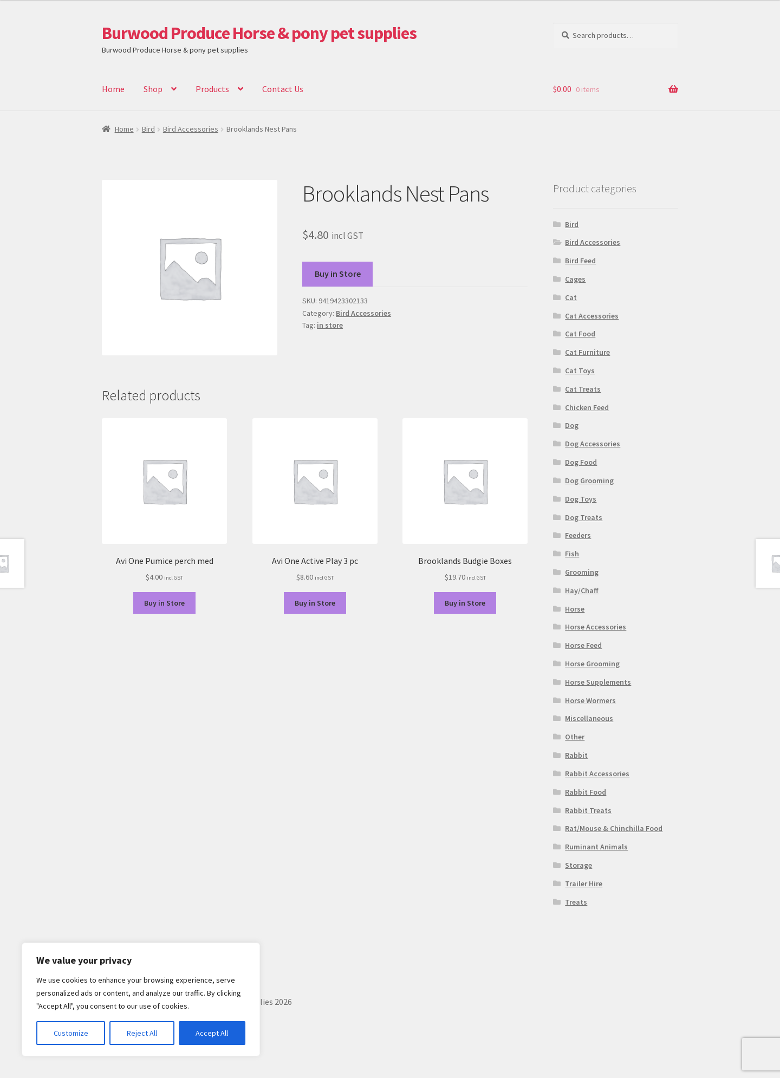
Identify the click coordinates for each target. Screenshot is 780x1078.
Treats (576, 902)
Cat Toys (580, 370)
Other (574, 737)
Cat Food (580, 334)
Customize (71, 1033)
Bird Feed (580, 260)
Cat (571, 297)
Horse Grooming (592, 663)
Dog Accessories (592, 444)
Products (212, 88)
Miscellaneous (589, 718)
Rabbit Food (585, 792)
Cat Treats (583, 389)
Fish (572, 554)
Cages (575, 279)
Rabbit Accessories (597, 773)
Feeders (578, 535)
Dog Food (581, 462)
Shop (153, 88)
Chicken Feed (587, 407)
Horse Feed (583, 645)
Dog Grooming (589, 480)
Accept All (212, 1033)
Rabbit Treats (588, 810)
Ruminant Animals (596, 847)
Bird (148, 129)
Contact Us (282, 88)
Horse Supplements (598, 682)
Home (113, 88)
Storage (578, 865)
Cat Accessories (592, 316)
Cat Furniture (587, 352)
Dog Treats (583, 517)
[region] (141, 999)
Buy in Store (338, 273)
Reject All (142, 1033)
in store (330, 325)
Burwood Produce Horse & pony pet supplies (259, 33)
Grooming (582, 572)
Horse (574, 609)
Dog (571, 425)
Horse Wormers (590, 700)
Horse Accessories (595, 627)
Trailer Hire (583, 883)
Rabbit (576, 755)
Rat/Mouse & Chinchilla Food (613, 828)
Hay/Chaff (582, 590)
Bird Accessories (190, 129)
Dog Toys (580, 499)
